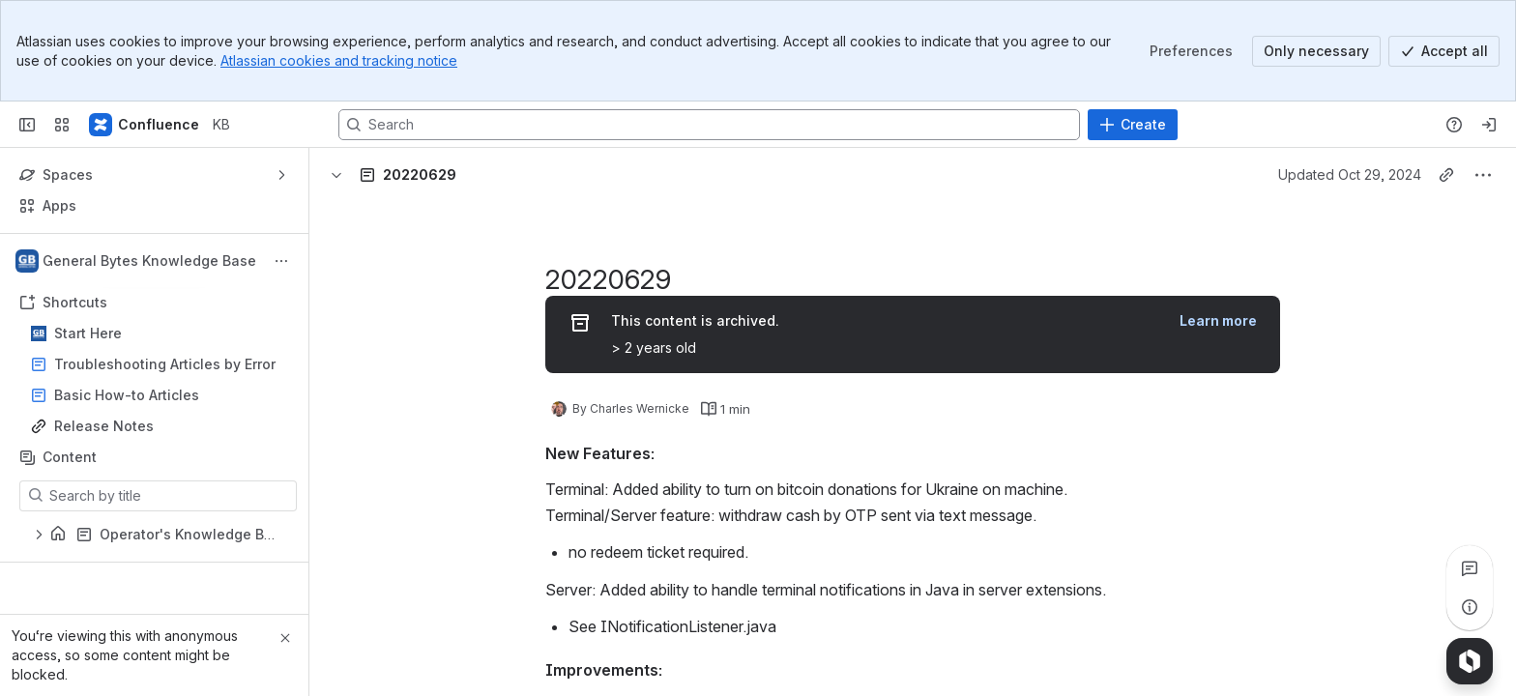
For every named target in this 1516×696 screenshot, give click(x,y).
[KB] (145, 124)
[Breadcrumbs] (437, 175)
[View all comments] (1469, 568)
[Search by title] (170, 495)
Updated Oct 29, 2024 (1349, 174)
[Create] (1133, 124)
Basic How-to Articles (126, 395)
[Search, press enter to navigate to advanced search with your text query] (709, 124)
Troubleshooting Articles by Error (165, 364)
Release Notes (104, 426)
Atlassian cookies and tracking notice (338, 60)
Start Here (160, 333)
